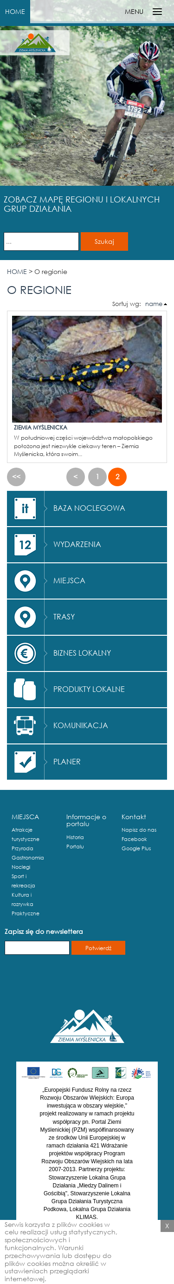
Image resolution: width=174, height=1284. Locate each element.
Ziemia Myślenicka (40, 427)
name (153, 304)
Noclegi (21, 867)
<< (16, 476)
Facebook (134, 839)
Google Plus (136, 848)
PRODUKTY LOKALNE (89, 689)
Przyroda (22, 848)
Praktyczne (25, 913)
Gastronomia (28, 857)
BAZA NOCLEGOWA (89, 508)
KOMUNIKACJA (80, 725)
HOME (15, 11)
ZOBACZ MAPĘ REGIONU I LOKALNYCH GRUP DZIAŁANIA (82, 204)
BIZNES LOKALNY (82, 653)
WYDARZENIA (77, 544)
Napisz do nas (139, 830)
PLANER (67, 761)
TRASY (64, 616)
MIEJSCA (69, 580)
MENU (134, 11)
